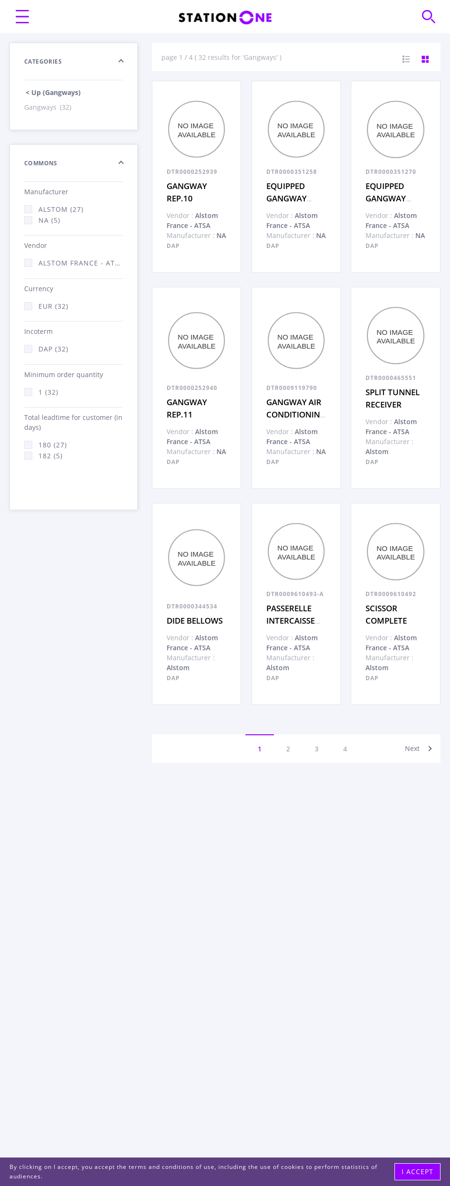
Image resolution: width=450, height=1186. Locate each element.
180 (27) (52, 444)
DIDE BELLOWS (195, 620)
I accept (417, 1171)
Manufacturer (46, 191)
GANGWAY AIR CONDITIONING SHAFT (296, 414)
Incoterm (38, 331)
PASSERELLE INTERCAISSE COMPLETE (290, 620)
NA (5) (49, 220)
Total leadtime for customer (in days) (73, 422)
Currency (38, 288)
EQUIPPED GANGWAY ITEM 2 (286, 198)
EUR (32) (53, 306)
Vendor (35, 245)
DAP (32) (53, 348)
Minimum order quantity (63, 374)
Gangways (48, 107)
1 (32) (48, 392)
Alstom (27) (61, 209)
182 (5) (50, 455)
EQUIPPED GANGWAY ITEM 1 (386, 198)
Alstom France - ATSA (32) (80, 262)
